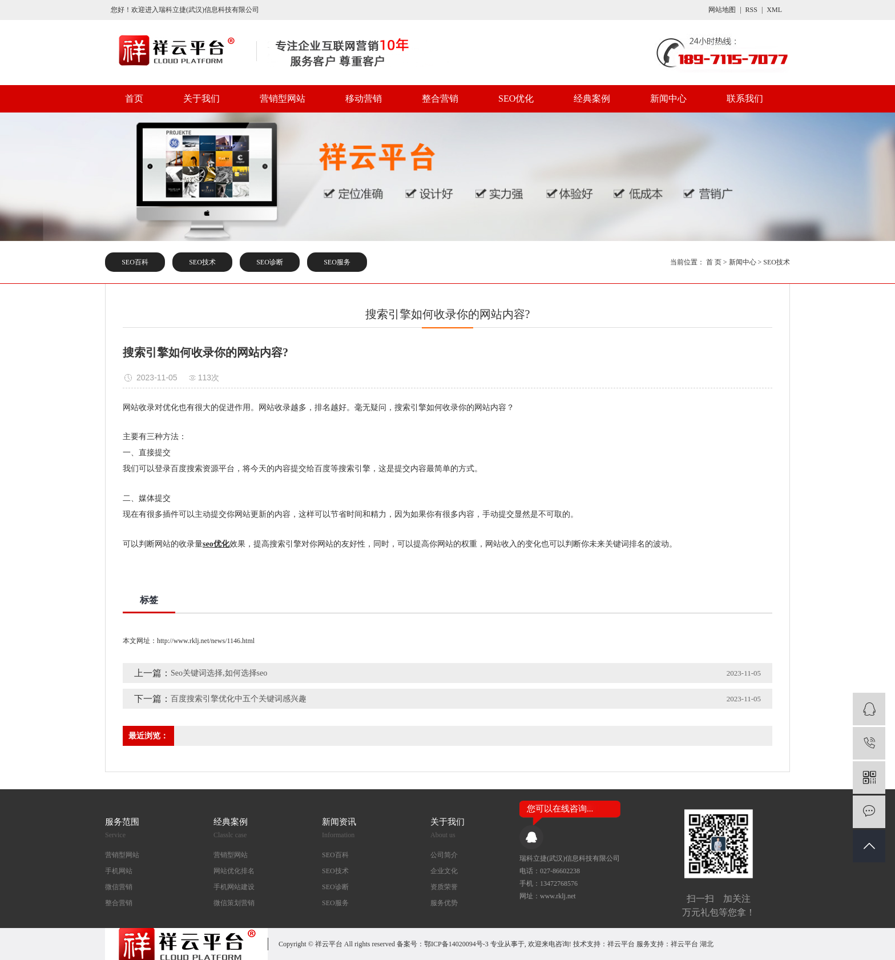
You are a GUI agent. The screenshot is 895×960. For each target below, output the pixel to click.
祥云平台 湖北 (692, 944)
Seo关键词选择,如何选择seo (219, 673)
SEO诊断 (269, 262)
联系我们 (745, 98)
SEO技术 (202, 262)
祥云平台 (621, 944)
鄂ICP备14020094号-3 (456, 944)
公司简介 (444, 855)
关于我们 (201, 98)
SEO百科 (135, 262)
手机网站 (118, 871)
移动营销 (363, 98)
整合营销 (440, 98)
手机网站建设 (234, 887)
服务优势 (444, 903)
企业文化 (444, 871)
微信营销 (118, 887)
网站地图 (722, 10)
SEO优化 (516, 98)
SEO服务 (337, 262)
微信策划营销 (234, 903)
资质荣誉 (444, 887)
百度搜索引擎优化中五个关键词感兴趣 (239, 698)
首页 (134, 98)
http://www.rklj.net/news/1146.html (206, 641)
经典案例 (592, 98)
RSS (751, 10)
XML (774, 10)
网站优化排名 (234, 871)
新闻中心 (668, 98)
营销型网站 (282, 98)
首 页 (713, 262)
